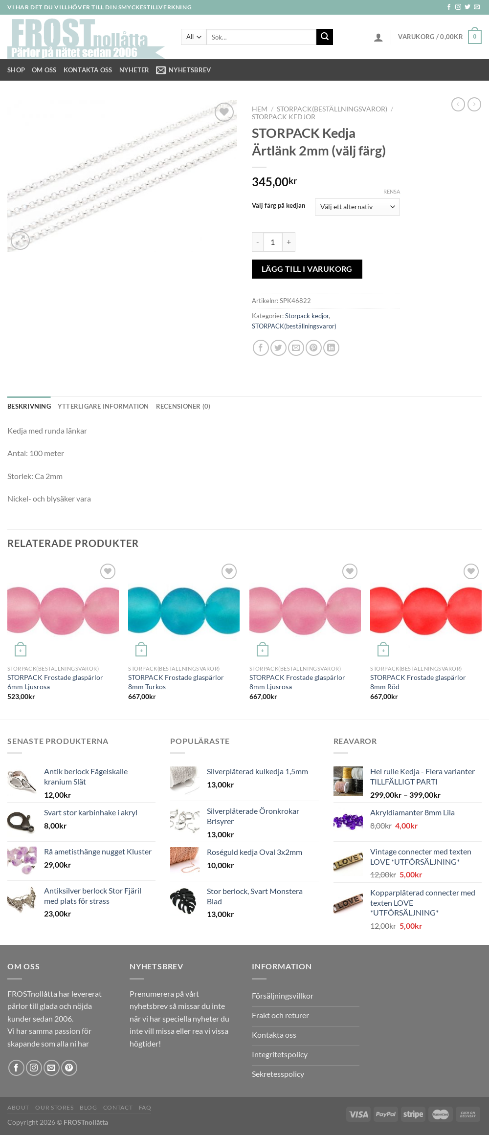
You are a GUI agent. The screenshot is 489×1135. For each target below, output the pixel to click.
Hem (259, 109)
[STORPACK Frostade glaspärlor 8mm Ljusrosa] (305, 610)
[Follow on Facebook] (449, 7)
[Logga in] (378, 37)
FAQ (145, 1107)
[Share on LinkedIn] (331, 348)
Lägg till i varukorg (307, 268)
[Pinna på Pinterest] (314, 348)
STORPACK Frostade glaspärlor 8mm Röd (418, 682)
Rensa (391, 191)
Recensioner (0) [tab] (183, 406)
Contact (118, 1107)
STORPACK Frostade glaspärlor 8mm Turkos (176, 682)
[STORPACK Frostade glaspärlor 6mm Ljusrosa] (63, 610)
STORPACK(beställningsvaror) (332, 109)
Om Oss (44, 70)
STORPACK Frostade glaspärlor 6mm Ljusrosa (55, 682)
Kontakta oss (88, 70)
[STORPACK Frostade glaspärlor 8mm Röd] (426, 610)
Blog (88, 1107)
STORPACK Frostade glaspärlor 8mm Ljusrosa (297, 682)
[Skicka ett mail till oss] (477, 7)
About (18, 1107)
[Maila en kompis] (296, 348)
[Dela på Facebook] (261, 348)
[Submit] (324, 37)
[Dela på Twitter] (278, 348)
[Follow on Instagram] (458, 7)
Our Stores (54, 1107)
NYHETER (134, 70)
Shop (16, 70)
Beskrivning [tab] (29, 406)
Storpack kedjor (283, 117)
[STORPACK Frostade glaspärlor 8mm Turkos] (184, 610)
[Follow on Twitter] (467, 7)
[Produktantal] (273, 242)
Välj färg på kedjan (278, 205)
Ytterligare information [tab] (103, 406)
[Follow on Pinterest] (69, 1068)
